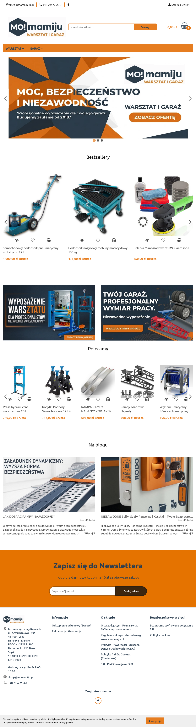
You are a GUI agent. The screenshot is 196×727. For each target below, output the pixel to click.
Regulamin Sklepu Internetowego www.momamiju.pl (121, 637)
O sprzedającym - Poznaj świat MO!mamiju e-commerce (119, 627)
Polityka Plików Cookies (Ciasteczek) (116, 656)
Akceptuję (155, 721)
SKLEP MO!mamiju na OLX (117, 664)
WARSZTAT (15, 48)
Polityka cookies (160, 635)
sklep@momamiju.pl (20, 677)
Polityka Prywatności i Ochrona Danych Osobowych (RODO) (120, 646)
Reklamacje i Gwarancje (66, 631)
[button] (60, 617)
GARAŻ (36, 48)
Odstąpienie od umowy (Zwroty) (71, 625)
